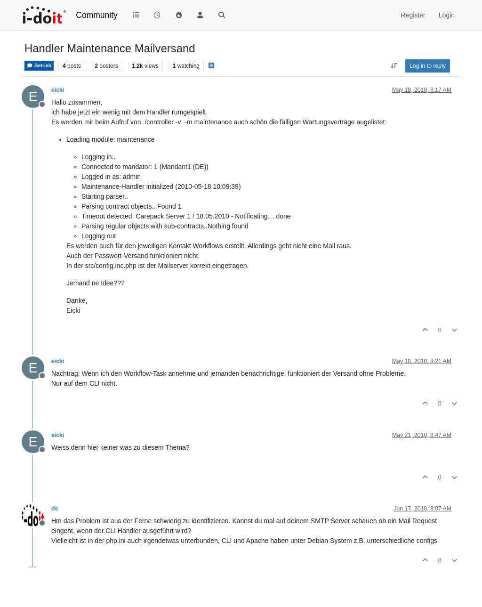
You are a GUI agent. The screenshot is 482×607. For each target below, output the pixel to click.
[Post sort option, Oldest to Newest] (394, 66)
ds (54, 508)
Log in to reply (428, 66)
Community (97, 15)
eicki (57, 90)
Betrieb (39, 66)
